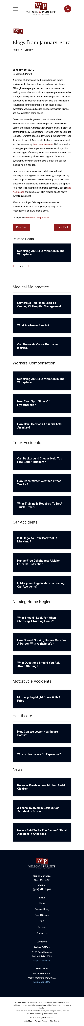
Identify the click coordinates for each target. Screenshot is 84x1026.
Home (42, 903)
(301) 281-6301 (42, 889)
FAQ (42, 921)
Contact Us (42, 933)
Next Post (63, 227)
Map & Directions (41, 960)
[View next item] (27, 266)
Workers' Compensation (38, 217)
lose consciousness (43, 144)
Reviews (42, 927)
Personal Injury (42, 909)
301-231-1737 (42, 879)
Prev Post (21, 227)
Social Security (42, 915)
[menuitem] (28, 1021)
